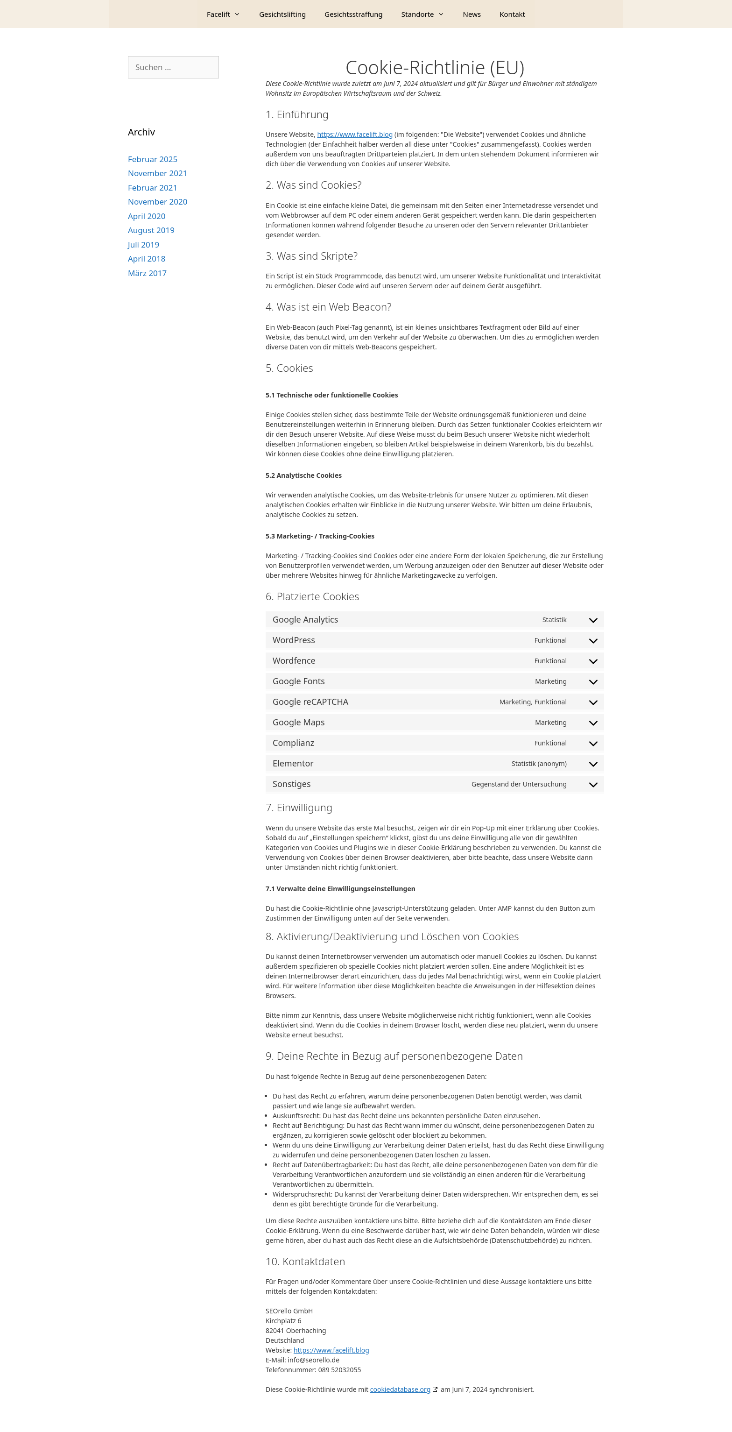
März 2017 (147, 273)
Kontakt (512, 14)
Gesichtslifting (282, 14)
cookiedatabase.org (400, 1389)
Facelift (228, 14)
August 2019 (151, 230)
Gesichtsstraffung (353, 14)
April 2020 (146, 216)
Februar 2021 (152, 187)
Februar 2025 (152, 159)
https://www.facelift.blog (355, 134)
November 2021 (157, 173)
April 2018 (146, 258)
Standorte (427, 14)
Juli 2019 (143, 244)
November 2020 (157, 201)
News (472, 14)
